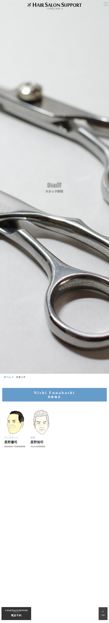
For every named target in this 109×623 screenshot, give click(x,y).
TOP (103, 614)
